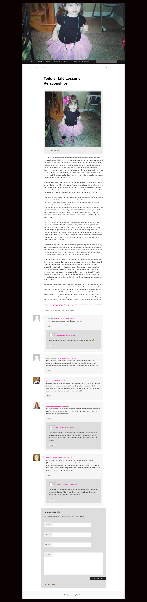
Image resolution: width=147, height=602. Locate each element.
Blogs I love (67, 62)
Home (32, 62)
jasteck (48, 381)
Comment (48, 554)
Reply (49, 326)
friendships (96, 304)
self (53, 306)
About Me (40, 62)
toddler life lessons (60, 306)
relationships (47, 306)
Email (48, 534)
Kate (47, 406)
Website (47, 544)
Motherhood (60, 304)
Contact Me (57, 62)
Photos (48, 62)
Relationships (69, 304)
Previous (107, 68)
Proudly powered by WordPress (73, 595)
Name (48, 524)
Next (115, 68)
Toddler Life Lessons (80, 304)
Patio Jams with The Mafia (81, 62)
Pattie (48, 457)
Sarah (69, 306)
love (101, 304)
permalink (83, 306)
